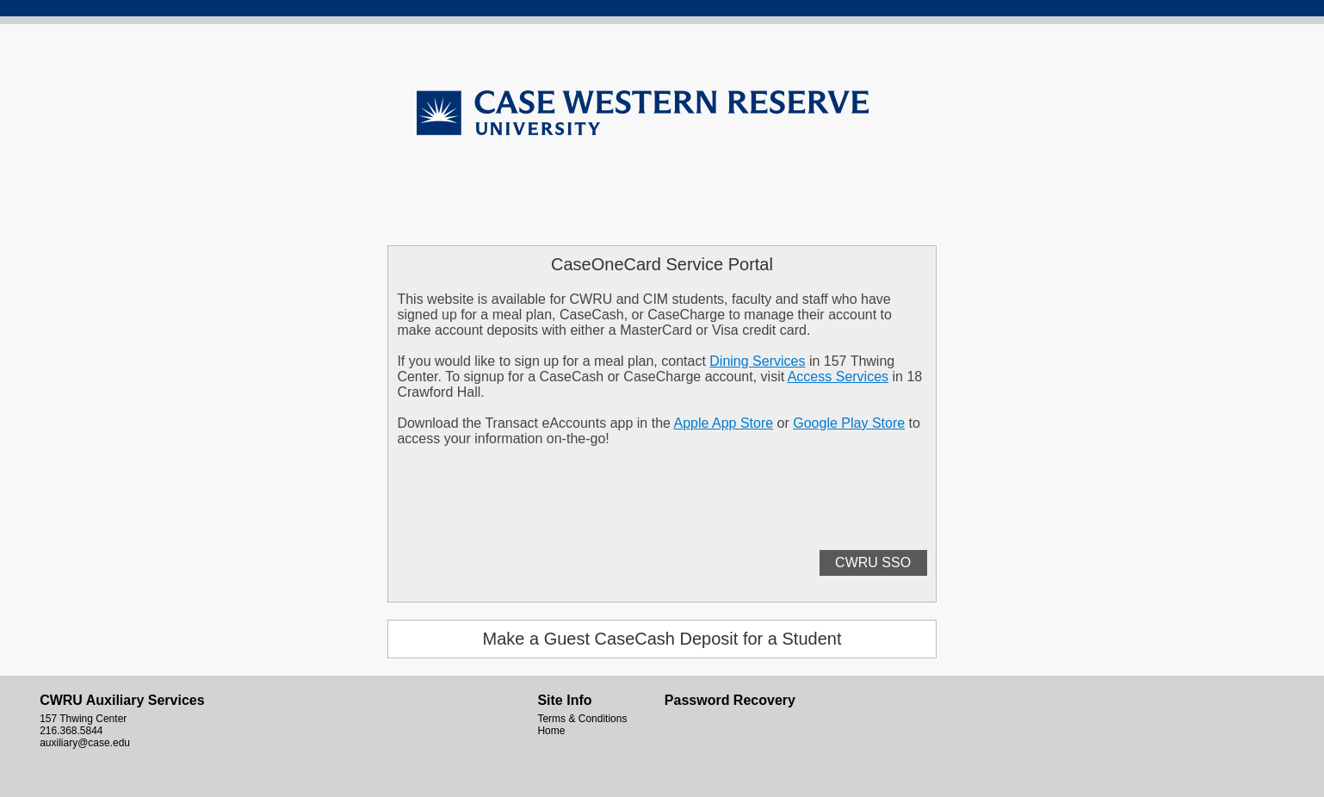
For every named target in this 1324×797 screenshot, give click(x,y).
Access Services (838, 376)
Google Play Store (849, 423)
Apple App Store (724, 423)
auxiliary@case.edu (85, 743)
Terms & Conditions (582, 719)
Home (551, 731)
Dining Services (757, 361)
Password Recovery (730, 700)
